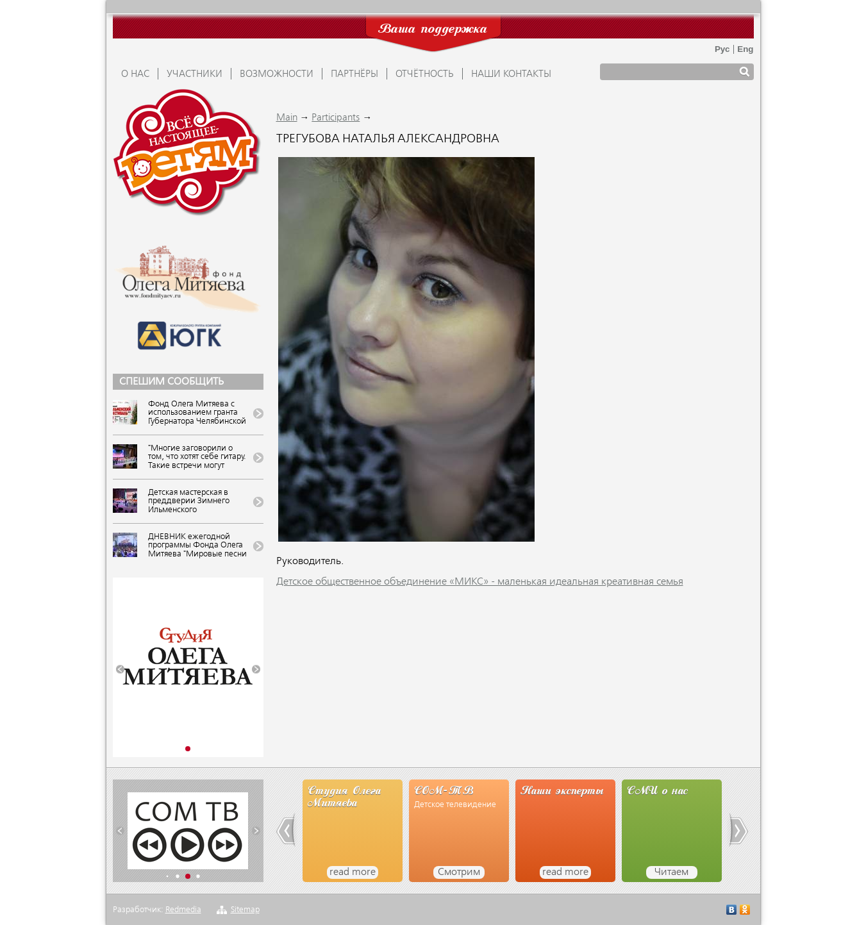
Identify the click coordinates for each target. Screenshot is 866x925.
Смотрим (459, 872)
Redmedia (183, 910)
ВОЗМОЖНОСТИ (276, 74)
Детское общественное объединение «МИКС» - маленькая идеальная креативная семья (479, 582)
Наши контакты (511, 74)
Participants (336, 117)
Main (286, 117)
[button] (120, 669)
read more (352, 872)
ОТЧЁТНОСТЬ (425, 74)
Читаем (671, 872)
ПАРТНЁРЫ (354, 74)
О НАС (135, 74)
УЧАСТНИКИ (194, 74)
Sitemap (245, 910)
